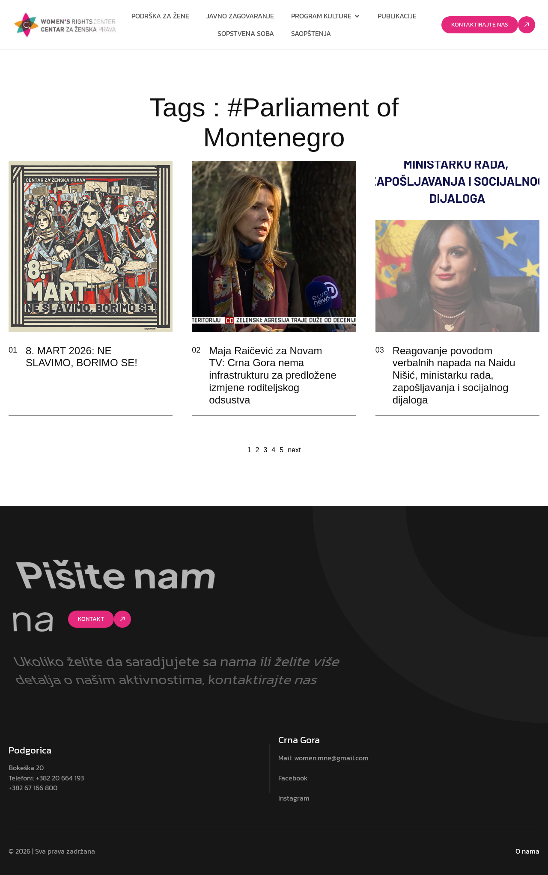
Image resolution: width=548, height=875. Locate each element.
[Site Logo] (65, 24)
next (294, 450)
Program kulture (325, 16)
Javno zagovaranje (240, 16)
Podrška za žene (160, 16)
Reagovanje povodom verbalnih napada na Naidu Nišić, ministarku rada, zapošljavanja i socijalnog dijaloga (454, 375)
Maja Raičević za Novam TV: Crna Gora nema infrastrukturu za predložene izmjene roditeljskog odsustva (273, 375)
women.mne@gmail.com (331, 758)
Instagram (294, 798)
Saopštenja (311, 33)
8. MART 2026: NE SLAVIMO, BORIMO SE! (81, 357)
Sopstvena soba (245, 33)
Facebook (293, 778)
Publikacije (397, 16)
